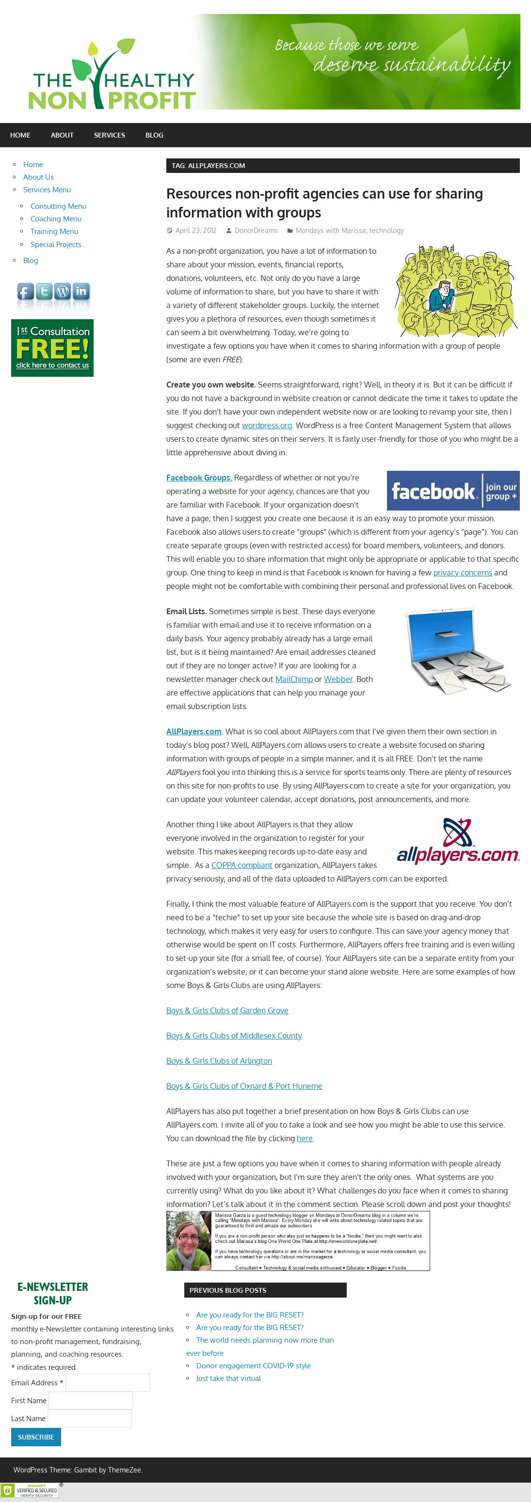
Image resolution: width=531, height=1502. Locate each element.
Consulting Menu (58, 206)
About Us (38, 177)
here (305, 1138)
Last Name (29, 1418)
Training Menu (54, 231)
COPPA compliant (242, 865)
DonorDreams (256, 230)
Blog (154, 135)
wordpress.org (267, 425)
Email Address (38, 1382)
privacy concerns (463, 572)
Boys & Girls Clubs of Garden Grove (227, 1010)
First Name (29, 1400)
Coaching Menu (56, 218)
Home (20, 135)
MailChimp (294, 679)
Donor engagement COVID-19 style (253, 1365)
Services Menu (47, 189)
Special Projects (56, 244)
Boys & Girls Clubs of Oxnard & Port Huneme (244, 1086)
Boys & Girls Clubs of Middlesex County (234, 1035)
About (62, 135)
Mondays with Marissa (331, 230)
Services (109, 135)
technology (387, 230)
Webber (338, 679)
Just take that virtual (228, 1378)
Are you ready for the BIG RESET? (250, 1314)
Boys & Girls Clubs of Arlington (219, 1061)
